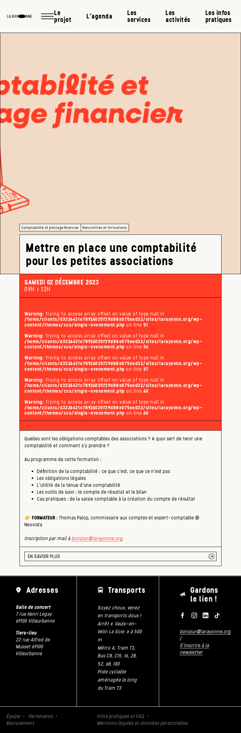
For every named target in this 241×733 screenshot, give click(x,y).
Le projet (63, 16)
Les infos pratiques (219, 16)
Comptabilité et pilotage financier (50, 227)
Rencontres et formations (105, 227)
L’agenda (99, 16)
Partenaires (41, 716)
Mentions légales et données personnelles (142, 723)
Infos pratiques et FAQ (120, 716)
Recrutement (20, 723)
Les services (139, 16)
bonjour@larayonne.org (97, 538)
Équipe (13, 716)
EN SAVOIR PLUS (44, 556)
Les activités (178, 16)
